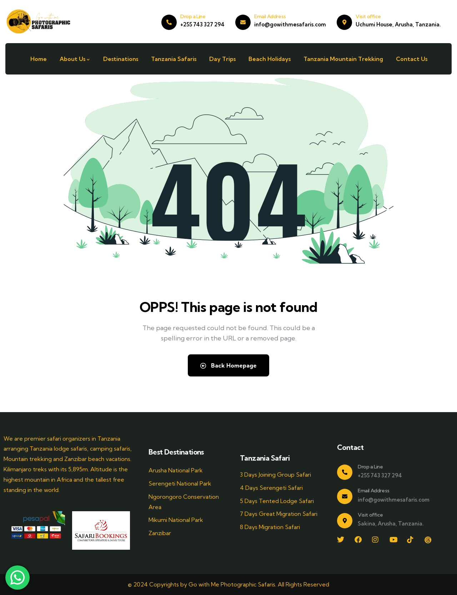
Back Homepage (228, 365)
